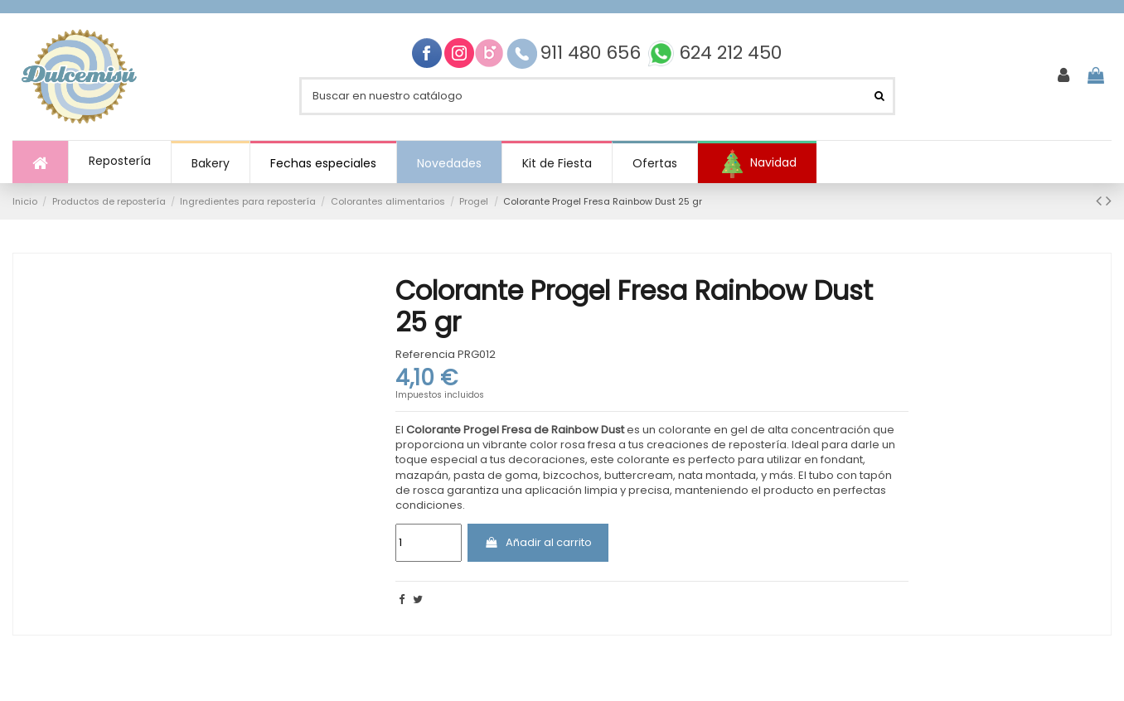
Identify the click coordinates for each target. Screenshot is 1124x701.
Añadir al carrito (538, 542)
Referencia (425, 354)
